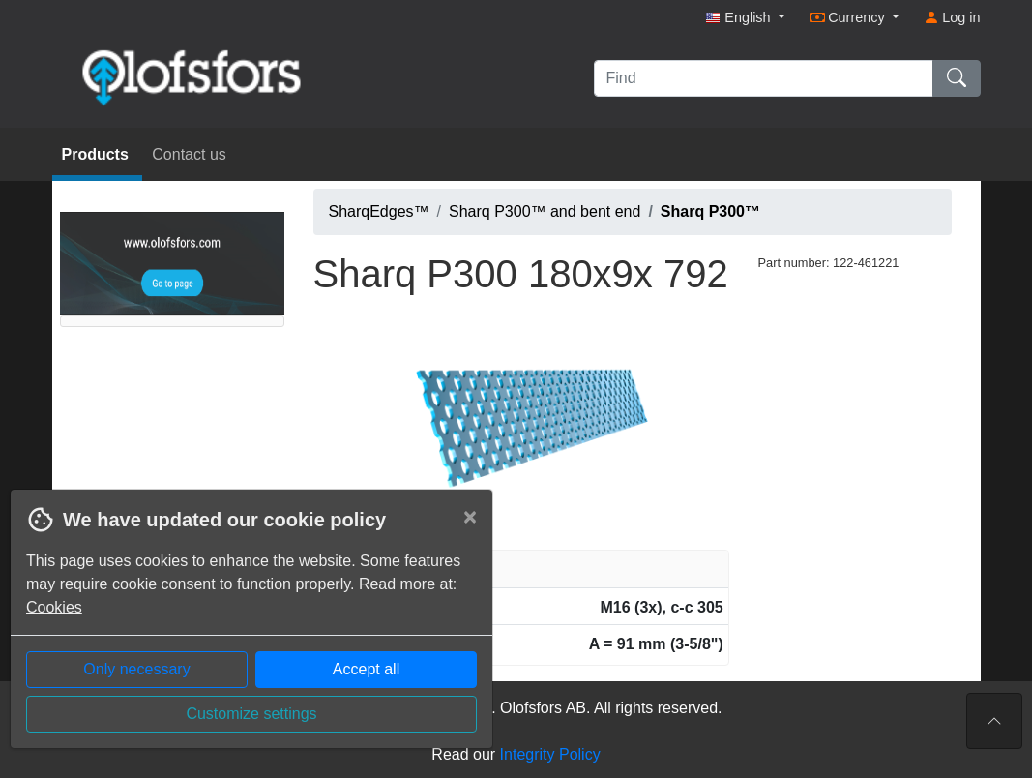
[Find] (763, 78)
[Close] (470, 517)
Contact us (188, 154)
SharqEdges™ (379, 211)
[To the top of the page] (994, 721)
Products (97, 154)
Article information (389, 568)
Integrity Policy (550, 754)
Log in (952, 17)
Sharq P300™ (710, 211)
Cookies (54, 607)
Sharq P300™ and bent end (544, 211)
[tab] (521, 569)
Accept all (366, 669)
